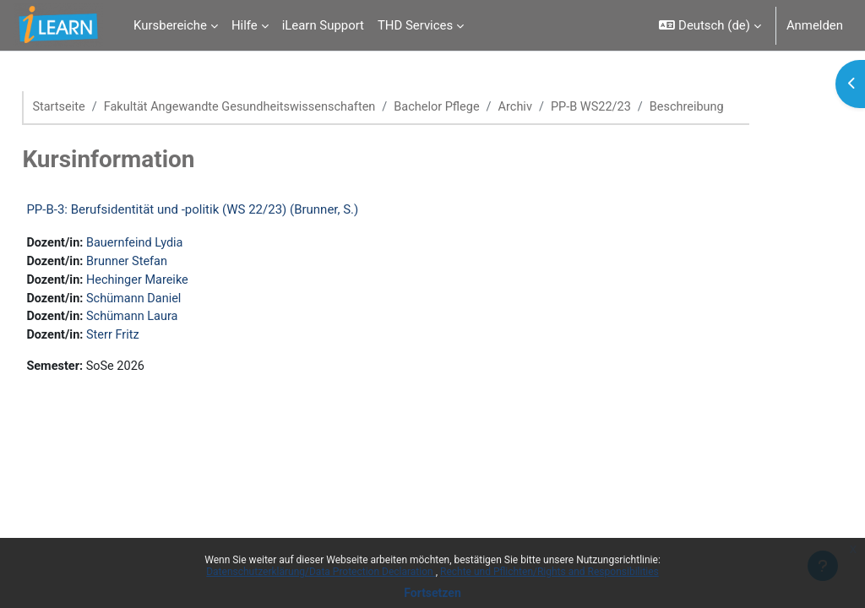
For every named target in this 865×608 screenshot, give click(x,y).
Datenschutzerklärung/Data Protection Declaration (320, 572)
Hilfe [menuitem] (244, 25)
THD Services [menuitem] (415, 25)
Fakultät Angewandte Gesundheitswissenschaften (282, 107)
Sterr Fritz (153, 338)
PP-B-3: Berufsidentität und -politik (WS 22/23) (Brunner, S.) (230, 210)
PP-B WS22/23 (643, 107)
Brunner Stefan (167, 262)
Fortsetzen (432, 593)
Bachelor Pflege (485, 107)
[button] (709, 25)
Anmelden (814, 25)
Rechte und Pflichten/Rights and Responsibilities (549, 572)
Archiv (566, 107)
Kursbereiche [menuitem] (170, 25)
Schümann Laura (173, 319)
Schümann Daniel (175, 300)
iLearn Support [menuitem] (323, 25)
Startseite (97, 107)
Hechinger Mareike (178, 282)
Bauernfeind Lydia (176, 244)
